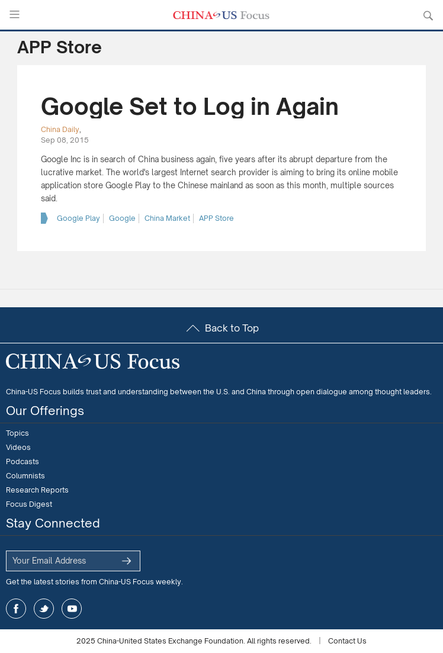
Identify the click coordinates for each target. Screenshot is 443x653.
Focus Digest (29, 504)
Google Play (78, 218)
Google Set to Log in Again (190, 106)
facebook (16, 609)
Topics (17, 433)
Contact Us (347, 640)
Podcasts (22, 461)
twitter (44, 609)
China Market (167, 218)
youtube (72, 609)
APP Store (216, 218)
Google (122, 218)
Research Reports (37, 489)
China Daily (60, 129)
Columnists (25, 475)
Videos (18, 447)
